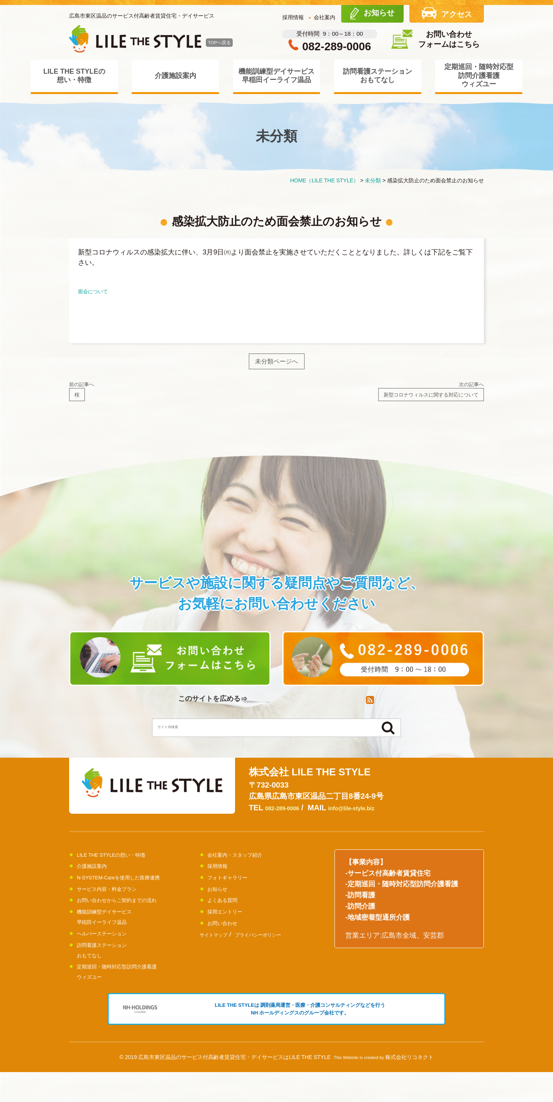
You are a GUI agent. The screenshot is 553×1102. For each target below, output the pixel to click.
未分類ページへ (277, 364)
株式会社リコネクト (409, 1087)
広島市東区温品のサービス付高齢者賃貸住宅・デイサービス (141, 16)
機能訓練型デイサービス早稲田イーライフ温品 (276, 76)
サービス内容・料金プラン (118, 902)
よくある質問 (228, 913)
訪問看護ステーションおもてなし (377, 76)
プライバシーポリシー (279, 948)
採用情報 (293, 17)
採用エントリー (231, 925)
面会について (98, 291)
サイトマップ (219, 948)
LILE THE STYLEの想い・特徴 (74, 76)
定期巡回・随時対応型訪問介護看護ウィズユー (478, 75)
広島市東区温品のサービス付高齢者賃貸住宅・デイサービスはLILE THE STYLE (234, 1087)
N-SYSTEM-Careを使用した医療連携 (134, 891)
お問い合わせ (228, 936)
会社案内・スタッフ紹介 (245, 868)
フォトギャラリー (235, 891)
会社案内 (324, 17)
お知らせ (221, 902)
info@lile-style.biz (373, 821)
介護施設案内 (175, 75)
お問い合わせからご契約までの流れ (132, 913)
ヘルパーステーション (111, 946)
